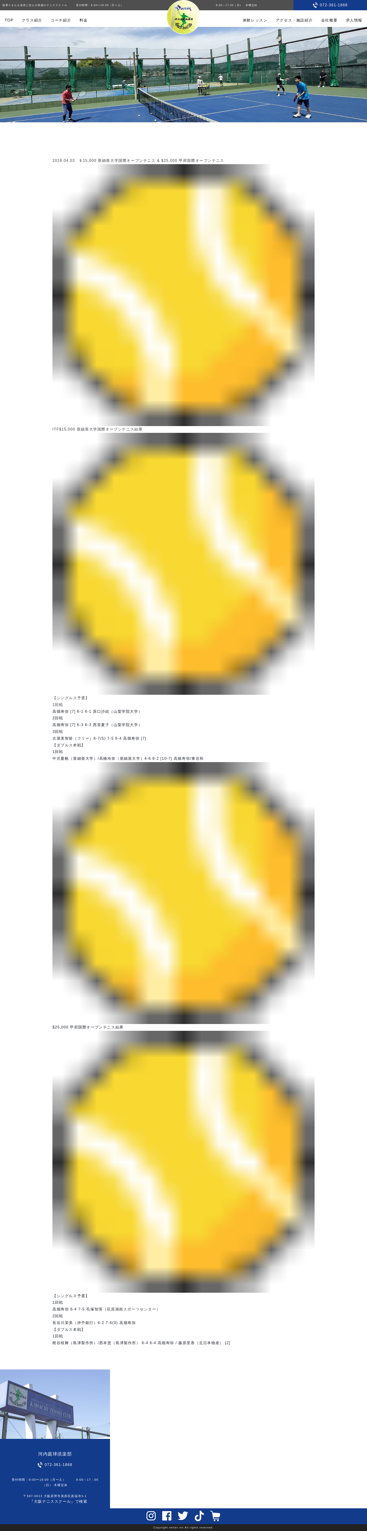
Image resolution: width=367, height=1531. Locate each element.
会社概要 (329, 20)
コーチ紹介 (61, 20)
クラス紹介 (32, 20)
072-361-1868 (334, 5)
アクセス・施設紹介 (294, 20)
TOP (9, 20)
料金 (84, 20)
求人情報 (354, 20)
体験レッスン (255, 20)
